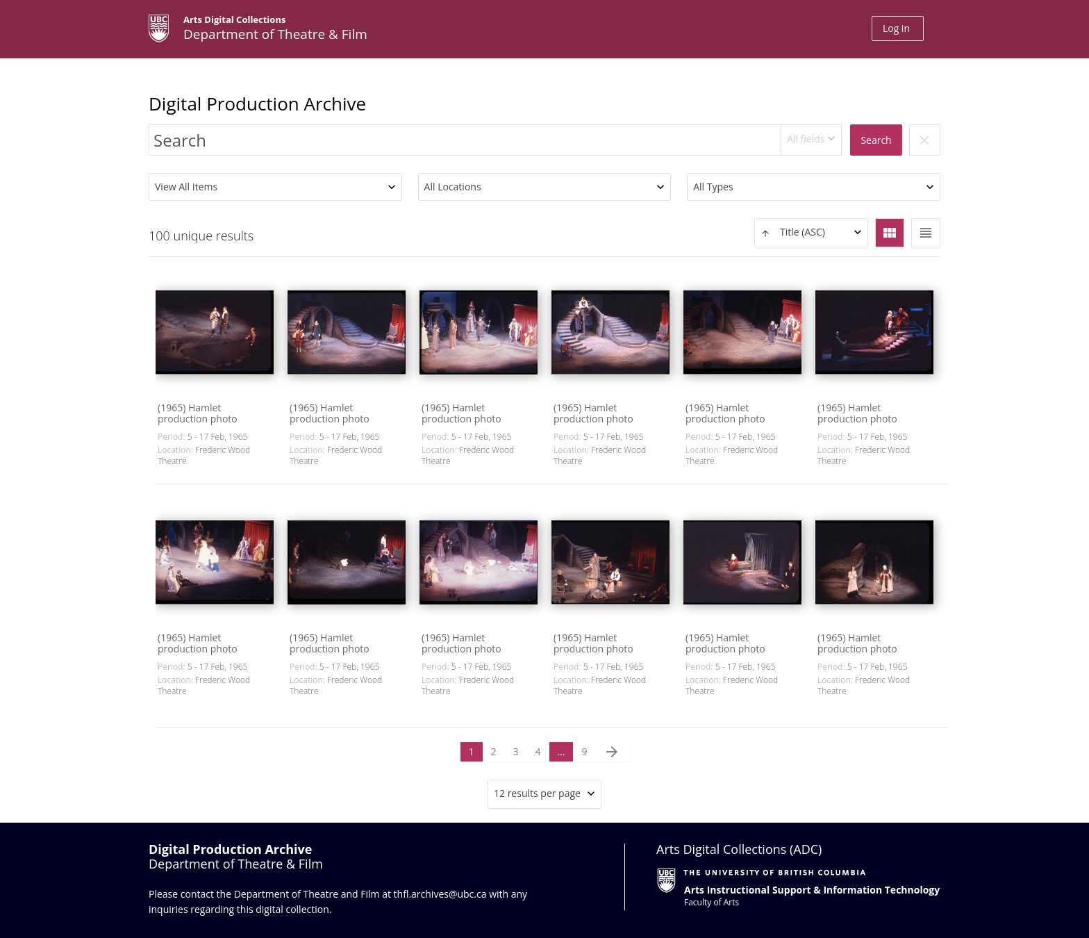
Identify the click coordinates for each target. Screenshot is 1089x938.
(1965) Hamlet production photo (198, 413)
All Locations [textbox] (452, 186)
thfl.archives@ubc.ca (440, 893)
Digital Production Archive (257, 103)
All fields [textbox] (805, 138)
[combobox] (811, 140)
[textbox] (811, 232)
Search (876, 140)
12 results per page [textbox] (537, 793)
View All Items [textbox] (186, 186)
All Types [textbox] (713, 186)
